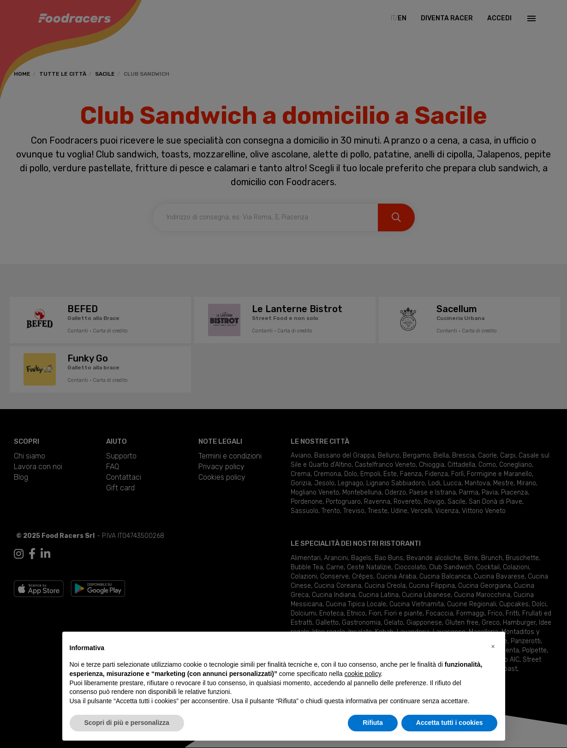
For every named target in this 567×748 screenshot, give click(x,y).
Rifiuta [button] (373, 722)
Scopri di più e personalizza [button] (126, 722)
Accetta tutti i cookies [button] (449, 722)
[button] (493, 646)
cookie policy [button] (362, 673)
